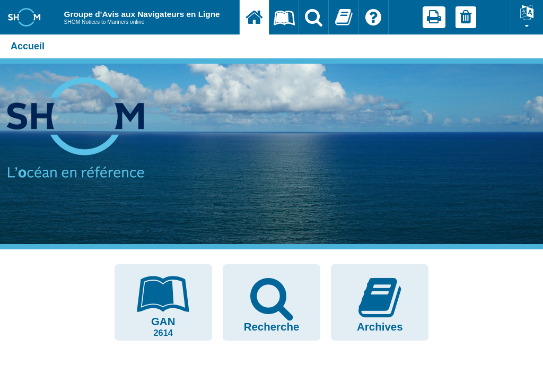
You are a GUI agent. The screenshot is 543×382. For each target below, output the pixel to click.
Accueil (28, 46)
